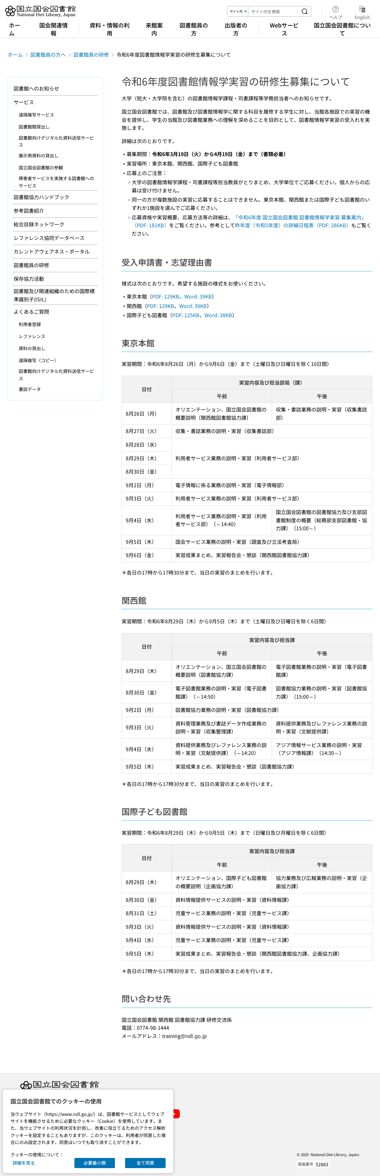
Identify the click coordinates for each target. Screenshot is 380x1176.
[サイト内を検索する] (304, 11)
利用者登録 (30, 324)
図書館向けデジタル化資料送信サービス (56, 141)
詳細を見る (24, 1163)
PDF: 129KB (165, 296)
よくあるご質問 (31, 311)
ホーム (14, 29)
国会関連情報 (53, 29)
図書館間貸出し (34, 126)
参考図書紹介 (29, 210)
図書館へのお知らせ (36, 88)
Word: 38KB (218, 315)
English (362, 11)
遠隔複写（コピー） (39, 360)
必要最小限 (95, 1163)
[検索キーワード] (273, 11)
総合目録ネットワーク (39, 224)
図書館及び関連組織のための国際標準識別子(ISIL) (54, 295)
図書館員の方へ (48, 54)
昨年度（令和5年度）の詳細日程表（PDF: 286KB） (293, 225)
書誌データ (30, 389)
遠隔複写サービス (36, 114)
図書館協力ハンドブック (41, 197)
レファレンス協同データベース (49, 238)
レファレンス (32, 336)
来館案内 (154, 29)
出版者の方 (236, 29)
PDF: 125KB (186, 315)
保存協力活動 (29, 278)
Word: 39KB (198, 296)
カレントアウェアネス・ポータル (52, 251)
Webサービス (284, 29)
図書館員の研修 (91, 54)
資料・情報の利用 (110, 29)
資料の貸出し (32, 348)
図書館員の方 (194, 29)
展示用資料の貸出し (39, 155)
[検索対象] (237, 11)
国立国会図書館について (342, 29)
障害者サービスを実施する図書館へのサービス (56, 181)
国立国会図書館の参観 (41, 167)
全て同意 (145, 1163)
